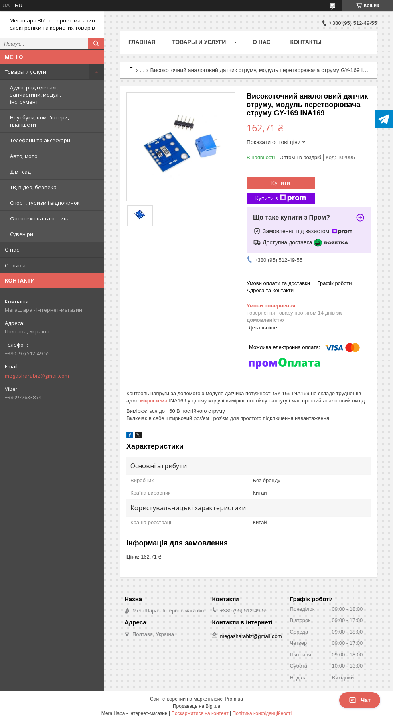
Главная (142, 42)
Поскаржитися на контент (199, 713)
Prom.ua (234, 699)
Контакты (305, 42)
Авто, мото (24, 156)
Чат (360, 700)
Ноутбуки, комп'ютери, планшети (39, 121)
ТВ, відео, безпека (33, 187)
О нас (12, 249)
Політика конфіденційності (262, 713)
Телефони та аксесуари (40, 140)
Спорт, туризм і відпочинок (45, 202)
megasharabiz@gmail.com (37, 375)
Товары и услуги (25, 71)
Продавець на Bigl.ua (196, 706)
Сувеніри (21, 234)
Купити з (280, 198)
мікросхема (153, 401)
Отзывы (15, 265)
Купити (280, 182)
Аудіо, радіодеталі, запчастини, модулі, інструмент (35, 94)
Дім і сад (20, 171)
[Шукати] (96, 44)
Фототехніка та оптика (40, 218)
